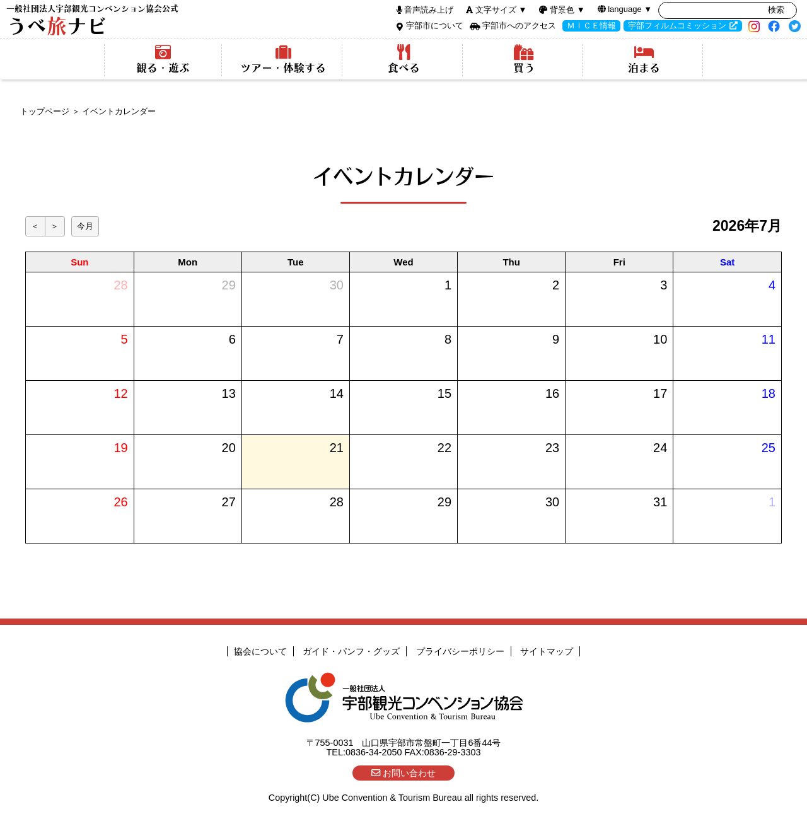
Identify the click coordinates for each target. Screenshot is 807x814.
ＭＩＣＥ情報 (591, 25)
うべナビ (92, 20)
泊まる (644, 59)
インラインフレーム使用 (403, 381)
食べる (404, 59)
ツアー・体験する (283, 59)
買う (523, 59)
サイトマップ (546, 651)
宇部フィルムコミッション (677, 25)
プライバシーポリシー (460, 651)
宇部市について (434, 25)
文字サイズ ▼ (500, 10)
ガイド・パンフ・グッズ (351, 651)
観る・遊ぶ (163, 59)
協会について (260, 651)
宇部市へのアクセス (519, 25)
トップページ (44, 111)
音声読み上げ (428, 10)
